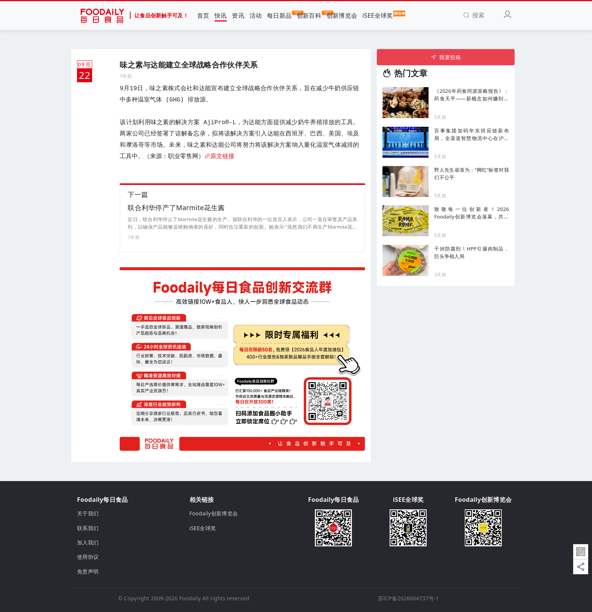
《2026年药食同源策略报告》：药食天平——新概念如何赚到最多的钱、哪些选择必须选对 (471, 95)
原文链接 (219, 156)
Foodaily (190, 598)
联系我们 (88, 528)
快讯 (220, 15)
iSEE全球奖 (377, 15)
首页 (203, 15)
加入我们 (88, 542)
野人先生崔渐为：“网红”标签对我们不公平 (471, 173)
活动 (256, 15)
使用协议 (88, 556)
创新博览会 (342, 15)
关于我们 (88, 513)
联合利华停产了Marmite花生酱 (176, 207)
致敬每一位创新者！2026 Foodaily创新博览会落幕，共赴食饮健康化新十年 (471, 213)
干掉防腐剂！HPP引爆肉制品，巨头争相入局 (471, 252)
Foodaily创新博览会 (214, 513)
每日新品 (279, 15)
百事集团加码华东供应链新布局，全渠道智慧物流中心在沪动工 (471, 134)
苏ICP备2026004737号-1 (408, 598)
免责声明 (88, 571)
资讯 (238, 15)
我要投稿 (446, 57)
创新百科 (309, 15)
